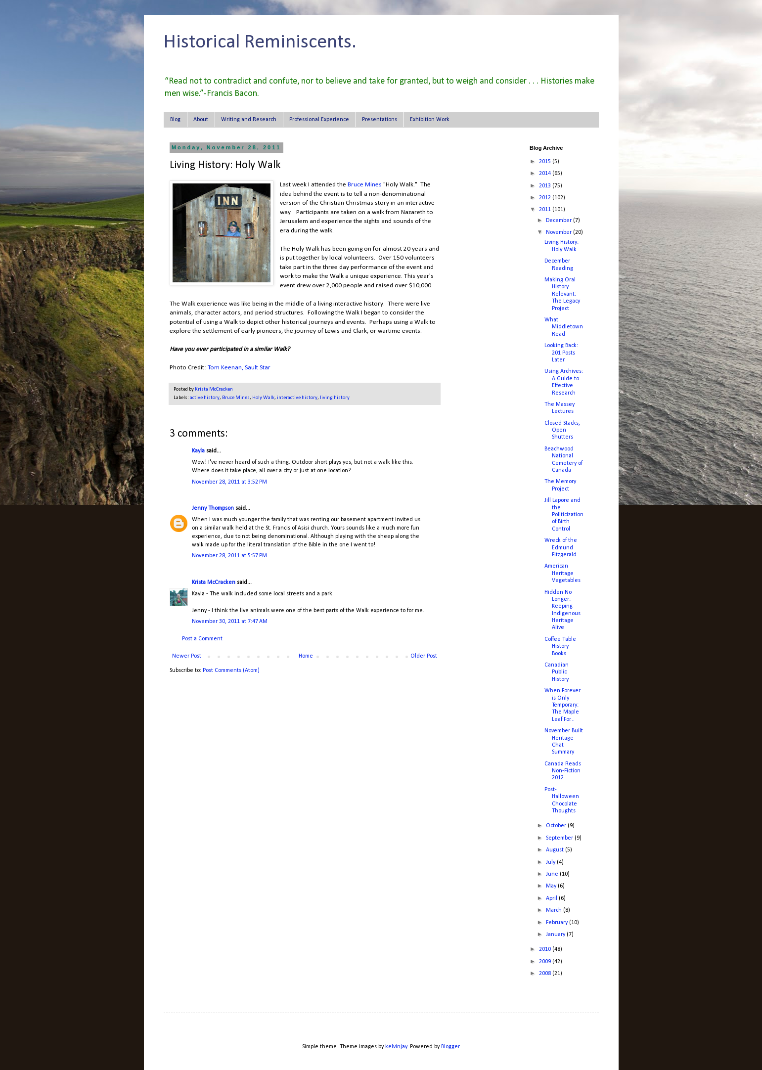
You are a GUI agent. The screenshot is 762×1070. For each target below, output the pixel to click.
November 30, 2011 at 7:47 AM (230, 621)
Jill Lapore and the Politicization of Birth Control (563, 514)
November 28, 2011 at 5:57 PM (229, 556)
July (551, 862)
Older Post (423, 656)
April (552, 898)
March (554, 910)
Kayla (198, 451)
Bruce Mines (365, 184)
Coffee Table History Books (560, 646)
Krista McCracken (213, 582)
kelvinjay (396, 1047)
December (559, 220)
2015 (545, 162)
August (555, 850)
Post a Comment (202, 639)
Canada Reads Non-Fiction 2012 (562, 771)
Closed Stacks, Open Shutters (562, 430)
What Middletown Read (563, 327)
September (560, 838)
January (556, 934)
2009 (545, 962)
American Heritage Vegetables (562, 573)
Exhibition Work (429, 120)
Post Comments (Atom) (231, 670)
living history (335, 398)
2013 (545, 186)
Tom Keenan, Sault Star (239, 367)
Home (306, 656)
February (557, 923)
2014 (545, 174)
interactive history (297, 398)
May (552, 886)
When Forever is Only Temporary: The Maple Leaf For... (562, 705)
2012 (545, 198)
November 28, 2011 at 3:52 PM (229, 482)
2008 (545, 974)
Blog (175, 120)
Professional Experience (319, 120)
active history (205, 398)
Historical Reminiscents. (260, 42)
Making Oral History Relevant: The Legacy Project (562, 294)
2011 (545, 210)
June (553, 874)
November (559, 232)
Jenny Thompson (213, 508)
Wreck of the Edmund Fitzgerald (560, 547)
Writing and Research (248, 120)
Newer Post (186, 656)
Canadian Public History (556, 672)
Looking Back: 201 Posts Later (561, 353)
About (200, 120)
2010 (545, 949)
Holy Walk (263, 398)
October (557, 826)
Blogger (450, 1047)
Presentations (379, 120)
